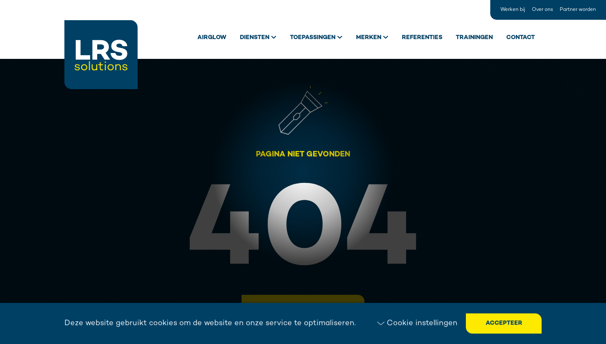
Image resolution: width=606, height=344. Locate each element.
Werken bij (512, 10)
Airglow (211, 37)
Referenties (422, 37)
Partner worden (578, 10)
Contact (520, 37)
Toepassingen (312, 37)
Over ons (542, 10)
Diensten (254, 37)
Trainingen (474, 37)
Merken (368, 37)
